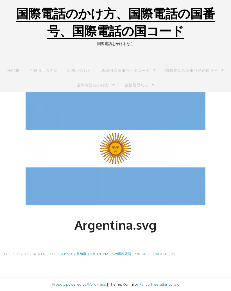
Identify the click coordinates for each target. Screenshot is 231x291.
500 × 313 (160, 254)
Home (13, 70)
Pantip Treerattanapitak (158, 284)
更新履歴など (136, 85)
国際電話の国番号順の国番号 (191, 70)
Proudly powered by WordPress (79, 284)
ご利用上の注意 (43, 70)
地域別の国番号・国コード (125, 70)
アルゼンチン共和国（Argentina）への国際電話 (94, 254)
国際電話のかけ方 (93, 85)
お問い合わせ (79, 70)
